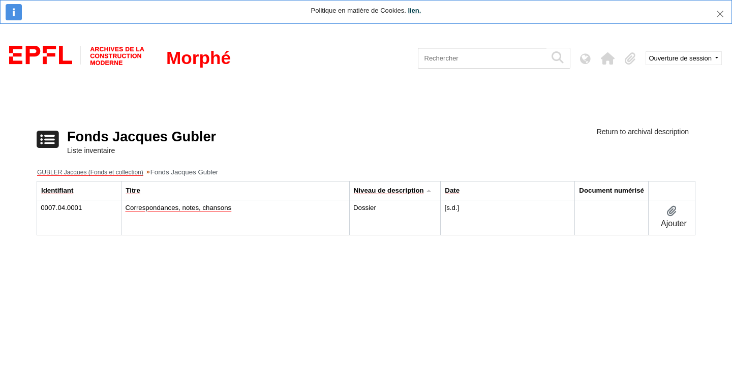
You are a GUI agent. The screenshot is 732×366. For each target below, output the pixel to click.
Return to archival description (643, 132)
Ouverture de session (681, 58)
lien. (414, 10)
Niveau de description (389, 190)
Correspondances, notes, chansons (179, 207)
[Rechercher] (482, 58)
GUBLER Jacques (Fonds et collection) (90, 172)
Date (452, 190)
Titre (133, 190)
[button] (608, 58)
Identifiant (57, 190)
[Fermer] (720, 14)
